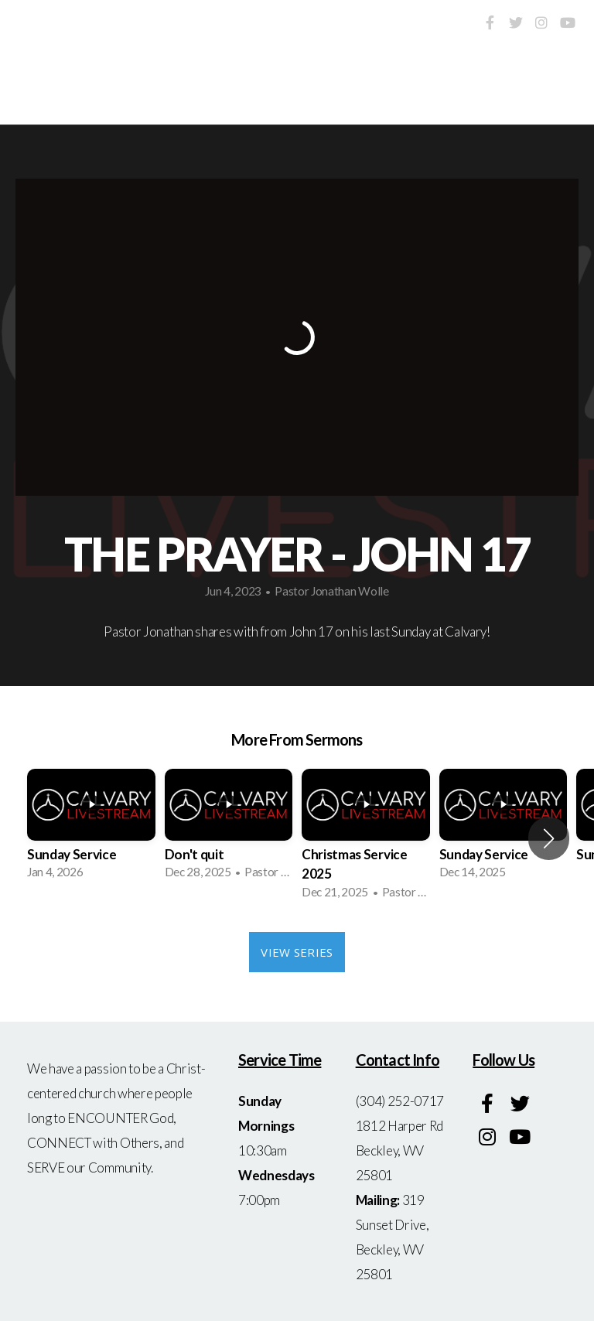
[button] (548, 838)
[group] (91, 829)
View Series (297, 952)
